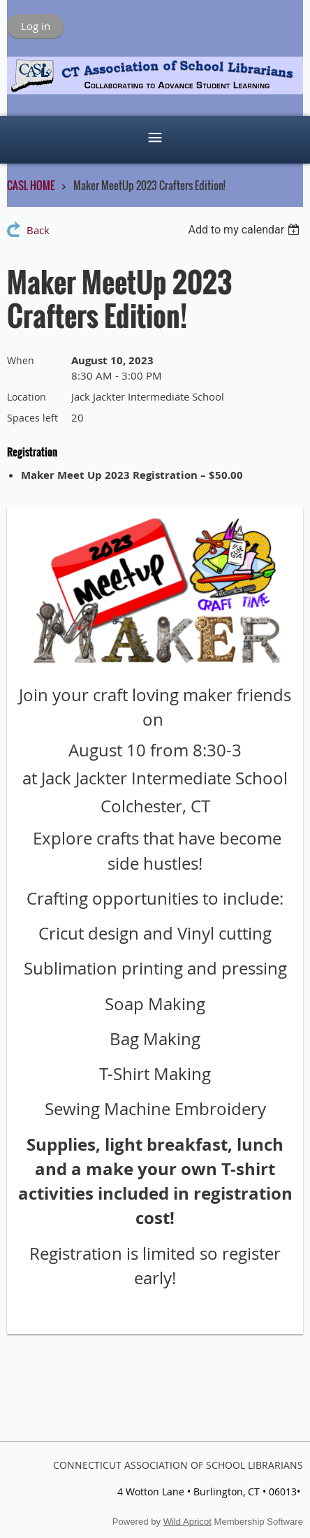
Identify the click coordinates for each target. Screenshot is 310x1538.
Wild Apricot (187, 1521)
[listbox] (245, 229)
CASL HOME (30, 185)
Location (26, 396)
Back (38, 230)
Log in (35, 26)
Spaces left (32, 417)
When (20, 360)
